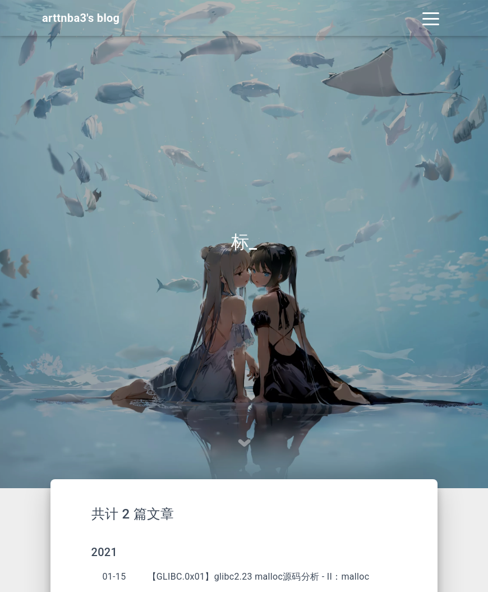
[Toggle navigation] (431, 18)
